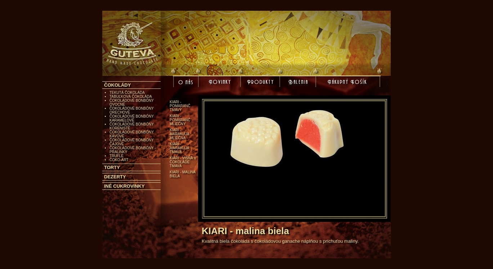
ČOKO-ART (119, 160)
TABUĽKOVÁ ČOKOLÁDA (130, 97)
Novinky (220, 82)
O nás (186, 84)
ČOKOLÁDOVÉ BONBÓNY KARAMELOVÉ (131, 118)
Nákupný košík (348, 84)
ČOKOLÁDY (117, 85)
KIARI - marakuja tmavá (179, 148)
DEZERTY (115, 176)
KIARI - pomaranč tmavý (180, 106)
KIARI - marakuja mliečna (179, 134)
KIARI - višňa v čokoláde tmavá (183, 162)
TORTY (112, 167)
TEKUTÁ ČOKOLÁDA (127, 93)
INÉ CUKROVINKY (124, 186)
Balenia (299, 82)
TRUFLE (116, 156)
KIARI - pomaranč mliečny (180, 120)
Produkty (261, 82)
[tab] (131, 85)
